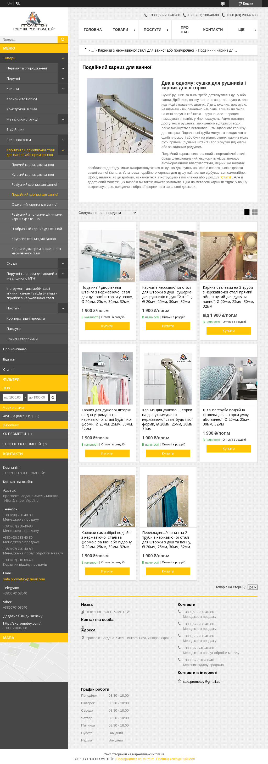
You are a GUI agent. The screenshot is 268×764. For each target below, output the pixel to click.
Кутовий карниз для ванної (33, 174)
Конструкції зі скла (22, 109)
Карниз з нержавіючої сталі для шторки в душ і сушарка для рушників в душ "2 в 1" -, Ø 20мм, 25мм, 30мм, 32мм (167, 294)
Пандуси (14, 328)
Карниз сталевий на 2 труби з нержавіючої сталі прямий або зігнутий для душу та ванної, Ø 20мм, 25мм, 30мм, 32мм (228, 297)
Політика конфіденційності (175, 759)
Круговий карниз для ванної (34, 239)
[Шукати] (63, 39)
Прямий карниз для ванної (33, 164)
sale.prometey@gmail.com (24, 579)
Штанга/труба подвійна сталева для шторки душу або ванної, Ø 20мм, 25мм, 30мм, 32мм (226, 417)
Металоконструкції (22, 119)
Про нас (185, 29)
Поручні (13, 78)
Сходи (12, 263)
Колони (13, 88)
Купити (107, 326)
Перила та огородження (27, 68)
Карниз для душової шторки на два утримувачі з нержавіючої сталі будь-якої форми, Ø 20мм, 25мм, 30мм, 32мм (107, 419)
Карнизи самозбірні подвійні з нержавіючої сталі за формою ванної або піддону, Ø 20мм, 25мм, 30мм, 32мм (107, 539)
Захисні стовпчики (22, 338)
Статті (8, 369)
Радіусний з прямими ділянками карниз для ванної (37, 216)
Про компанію (15, 349)
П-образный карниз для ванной (37, 229)
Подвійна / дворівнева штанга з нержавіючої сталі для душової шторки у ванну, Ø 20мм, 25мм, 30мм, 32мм (107, 294)
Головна (93, 30)
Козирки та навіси (22, 98)
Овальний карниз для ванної (34, 204)
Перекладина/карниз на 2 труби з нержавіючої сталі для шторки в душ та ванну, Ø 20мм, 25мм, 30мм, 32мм (166, 539)
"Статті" (226, 177)
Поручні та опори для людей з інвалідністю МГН (32, 276)
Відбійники (16, 129)
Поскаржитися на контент (135, 759)
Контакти (213, 30)
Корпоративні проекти (26, 318)
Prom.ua (158, 754)
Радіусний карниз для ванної (34, 184)
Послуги (13, 308)
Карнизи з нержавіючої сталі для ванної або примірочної (31, 152)
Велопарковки (19, 139)
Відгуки (9, 359)
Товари (9, 58)
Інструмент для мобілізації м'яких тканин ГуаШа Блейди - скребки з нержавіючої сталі (32, 293)
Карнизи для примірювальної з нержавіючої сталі (36, 251)
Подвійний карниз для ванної (35, 194)
